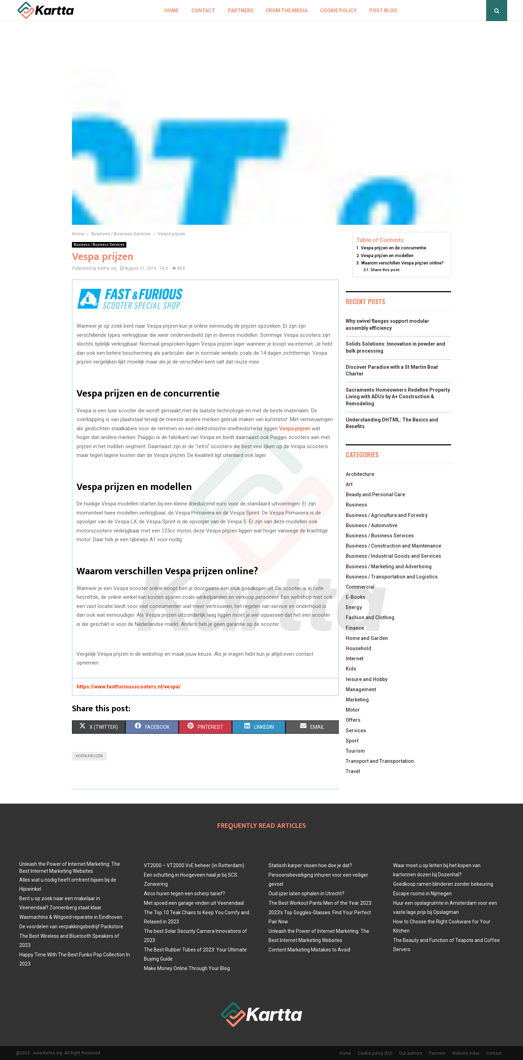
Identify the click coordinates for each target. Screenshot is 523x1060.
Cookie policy (338, 10)
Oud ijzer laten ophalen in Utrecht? (306, 893)
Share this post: (385, 269)
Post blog (383, 10)
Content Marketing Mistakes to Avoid (309, 950)
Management (361, 689)
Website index (465, 1053)
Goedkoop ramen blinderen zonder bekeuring (443, 884)
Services (356, 730)
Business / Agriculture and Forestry (387, 515)
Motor (353, 710)
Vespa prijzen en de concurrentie (393, 247)
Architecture (360, 474)
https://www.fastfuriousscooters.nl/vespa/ (129, 686)
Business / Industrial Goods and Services (393, 556)
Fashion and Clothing (370, 617)
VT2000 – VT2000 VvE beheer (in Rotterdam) (194, 865)
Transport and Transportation (380, 761)
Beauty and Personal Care (375, 494)
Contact (203, 10)
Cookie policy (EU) (375, 1053)
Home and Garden (367, 638)
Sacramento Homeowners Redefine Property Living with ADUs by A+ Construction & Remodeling (398, 396)
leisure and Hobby (367, 679)
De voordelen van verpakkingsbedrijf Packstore (71, 926)
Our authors (410, 1053)
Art (349, 484)
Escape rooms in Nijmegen (422, 893)
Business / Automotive (371, 525)
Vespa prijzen (294, 428)
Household (358, 648)
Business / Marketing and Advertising (389, 566)
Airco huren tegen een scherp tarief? (184, 893)
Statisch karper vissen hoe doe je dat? (310, 865)
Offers (353, 720)
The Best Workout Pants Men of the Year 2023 (320, 903)
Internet (354, 658)
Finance (355, 628)
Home (171, 10)
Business (356, 505)
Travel (353, 771)
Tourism (355, 751)
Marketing (357, 699)
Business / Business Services (99, 245)
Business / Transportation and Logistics (392, 577)
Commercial (360, 587)
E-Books (355, 597)
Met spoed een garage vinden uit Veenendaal (194, 903)
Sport (352, 741)
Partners (240, 10)
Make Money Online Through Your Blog (187, 968)
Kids (351, 669)
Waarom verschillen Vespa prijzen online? (402, 263)
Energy (354, 607)
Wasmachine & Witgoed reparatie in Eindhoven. (71, 917)
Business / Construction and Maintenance (393, 546)
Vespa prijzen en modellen (387, 255)
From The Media (286, 10)
